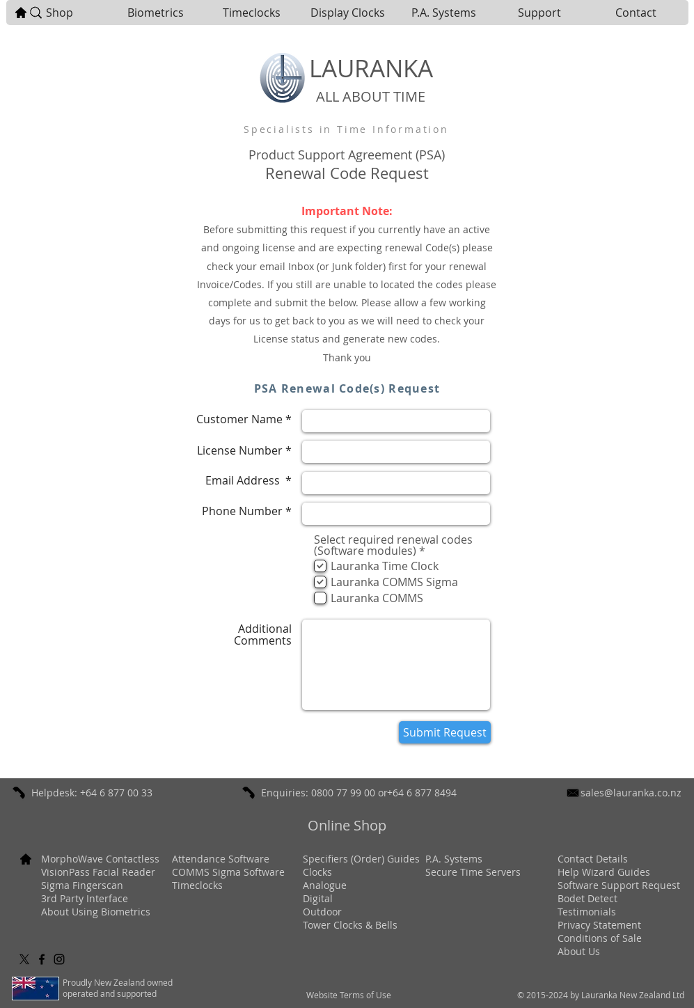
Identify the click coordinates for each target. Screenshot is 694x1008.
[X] (24, 959)
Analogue (325, 885)
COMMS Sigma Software (228, 872)
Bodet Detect (587, 898)
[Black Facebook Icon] (42, 959)
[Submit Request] (445, 732)
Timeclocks (197, 885)
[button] (155, 12)
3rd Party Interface (84, 898)
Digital (318, 898)
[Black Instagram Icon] (59, 959)
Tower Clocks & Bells (350, 924)
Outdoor (322, 911)
